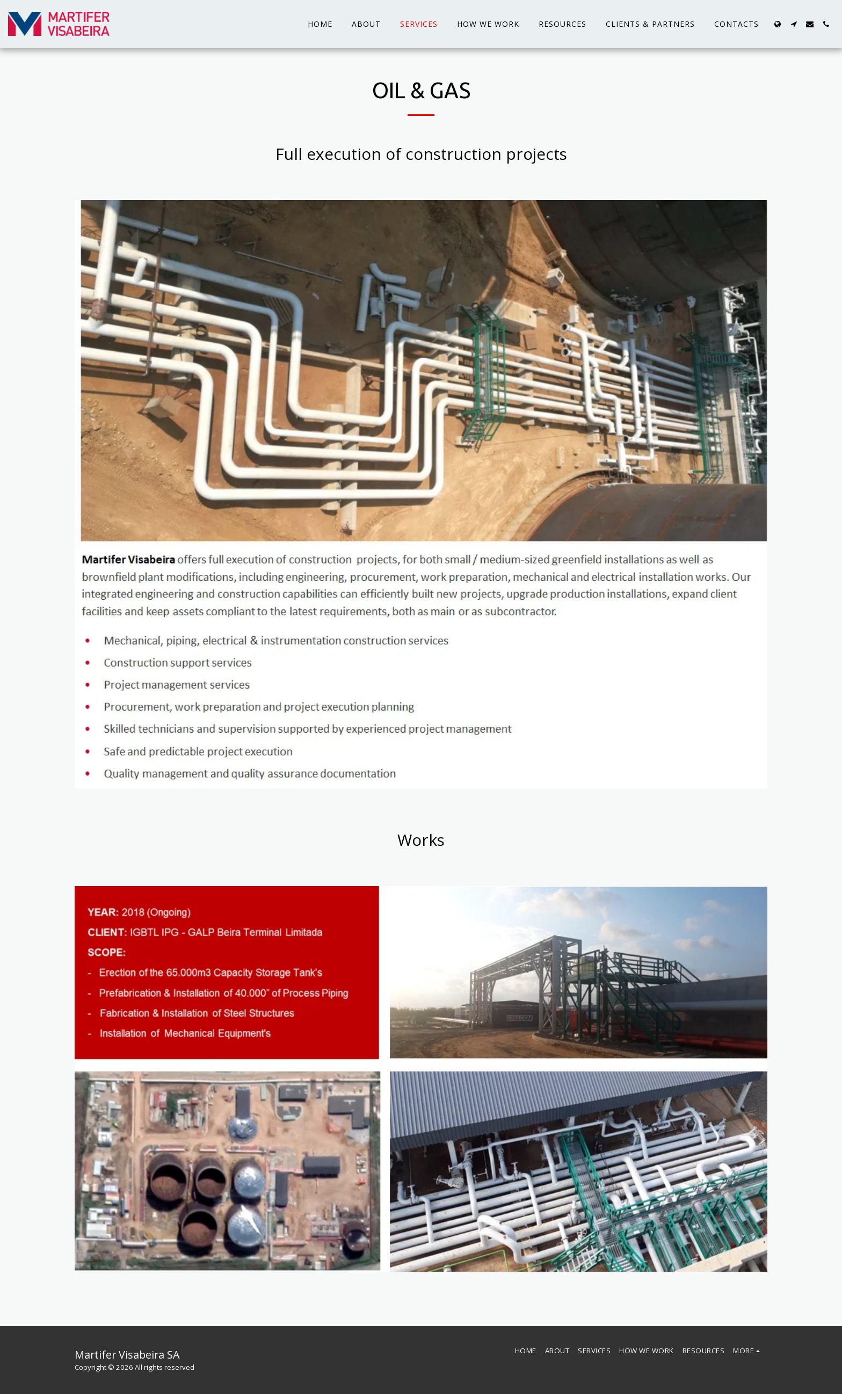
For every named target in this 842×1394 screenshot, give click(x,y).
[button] (793, 24)
